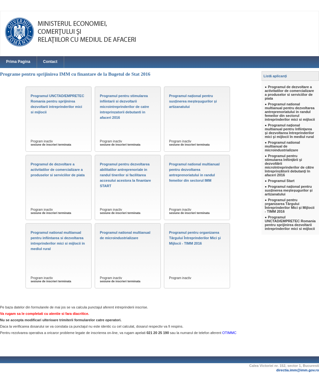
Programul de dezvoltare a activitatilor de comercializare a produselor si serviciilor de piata (58, 169)
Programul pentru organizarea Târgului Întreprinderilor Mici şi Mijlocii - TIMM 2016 (195, 238)
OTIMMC (229, 333)
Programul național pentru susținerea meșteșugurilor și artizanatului (193, 101)
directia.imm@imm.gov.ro (297, 370)
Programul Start (281, 181)
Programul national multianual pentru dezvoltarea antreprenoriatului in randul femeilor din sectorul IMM (194, 172)
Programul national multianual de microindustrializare (125, 235)
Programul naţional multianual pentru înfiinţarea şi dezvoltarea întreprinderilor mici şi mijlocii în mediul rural (289, 131)
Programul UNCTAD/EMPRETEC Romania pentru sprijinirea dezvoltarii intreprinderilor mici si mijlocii (57, 104)
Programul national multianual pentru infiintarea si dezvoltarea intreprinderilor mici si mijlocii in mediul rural (58, 241)
